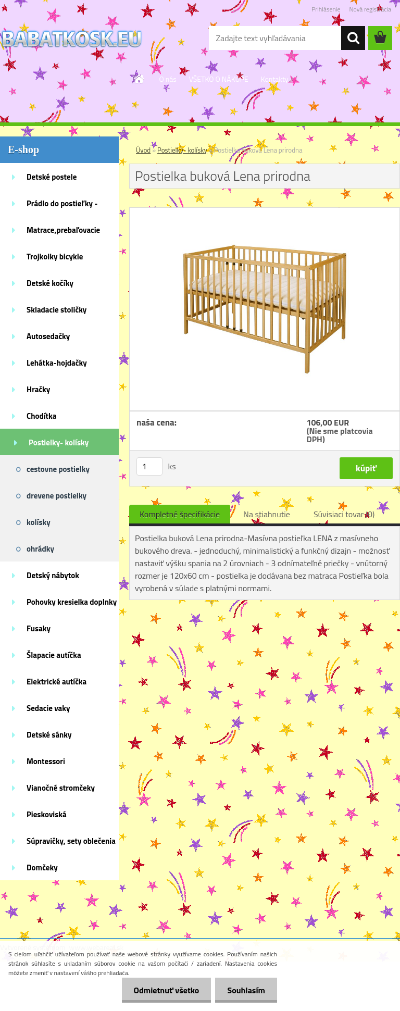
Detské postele (52, 177)
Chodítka (41, 416)
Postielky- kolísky (59, 442)
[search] (353, 38)
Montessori (46, 761)
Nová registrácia (370, 9)
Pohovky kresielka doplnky (72, 602)
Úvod (143, 150)
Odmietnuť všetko (163, 990)
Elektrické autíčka (56, 682)
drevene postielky (56, 496)
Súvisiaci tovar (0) (344, 514)
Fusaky (39, 628)
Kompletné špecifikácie (180, 514)
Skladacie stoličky (56, 310)
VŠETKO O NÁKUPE (218, 78)
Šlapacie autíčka (54, 655)
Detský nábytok (53, 575)
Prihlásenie (325, 9)
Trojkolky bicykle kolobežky (55, 260)
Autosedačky (48, 336)
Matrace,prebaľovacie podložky (63, 233)
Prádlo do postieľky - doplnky (62, 206)
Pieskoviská (47, 814)
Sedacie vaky (48, 708)
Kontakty (275, 78)
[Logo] (71, 39)
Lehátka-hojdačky (57, 363)
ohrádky (40, 549)
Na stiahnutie (266, 514)
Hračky (38, 389)
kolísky (39, 522)
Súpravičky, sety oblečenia (71, 841)
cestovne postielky (58, 469)
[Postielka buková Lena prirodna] (264, 212)
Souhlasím (245, 990)
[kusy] (149, 466)
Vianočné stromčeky (61, 788)
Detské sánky (49, 735)
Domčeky (42, 867)
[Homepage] (140, 79)
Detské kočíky (50, 283)
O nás (167, 78)
